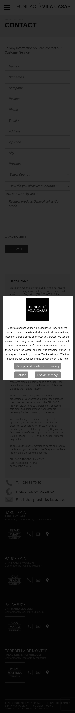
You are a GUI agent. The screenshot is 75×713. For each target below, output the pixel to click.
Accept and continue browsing (37, 361)
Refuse (21, 369)
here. (66, 353)
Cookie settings (48, 369)
